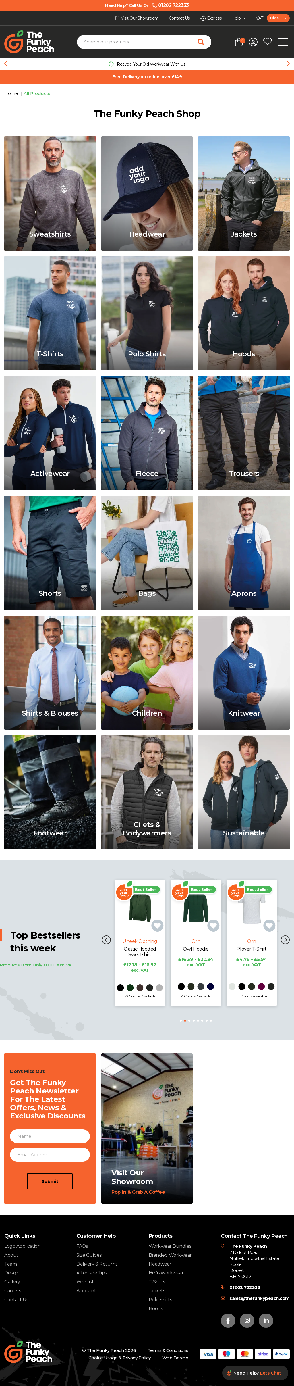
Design (11, 1273)
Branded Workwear (170, 1255)
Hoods (156, 1308)
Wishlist (85, 1282)
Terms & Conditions (168, 1350)
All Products (37, 93)
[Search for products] (204, 42)
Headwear (160, 1264)
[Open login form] (253, 42)
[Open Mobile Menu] (283, 42)
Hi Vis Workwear (166, 1273)
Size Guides (88, 1255)
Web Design (175, 1357)
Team (10, 1264)
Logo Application (22, 1246)
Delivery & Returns (96, 1264)
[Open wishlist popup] (267, 42)
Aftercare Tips (91, 1273)
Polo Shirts (160, 1299)
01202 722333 (244, 1287)
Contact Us (16, 1299)
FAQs (82, 1246)
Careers (12, 1290)
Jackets (157, 1290)
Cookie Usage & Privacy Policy (119, 1357)
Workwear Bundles (170, 1246)
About (11, 1255)
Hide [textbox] (274, 18)
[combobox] (278, 18)
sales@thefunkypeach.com (259, 1298)
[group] (147, 64)
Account (86, 1290)
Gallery (12, 1282)
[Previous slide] (5, 64)
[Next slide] (288, 64)
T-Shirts (157, 1282)
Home (11, 93)
